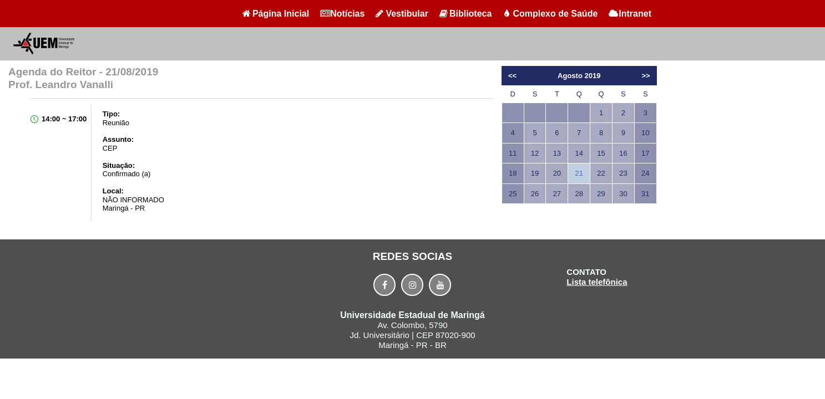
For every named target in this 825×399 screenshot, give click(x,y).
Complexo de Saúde (550, 13)
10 (645, 133)
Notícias (342, 13)
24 (645, 173)
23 (623, 173)
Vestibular (402, 13)
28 (579, 194)
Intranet (630, 13)
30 (623, 194)
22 (601, 173)
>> (645, 75)
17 (645, 153)
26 (535, 194)
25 (513, 194)
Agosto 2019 (579, 75)
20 (557, 173)
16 (623, 153)
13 (557, 153)
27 (557, 194)
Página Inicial (275, 13)
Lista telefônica (596, 282)
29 (601, 194)
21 (579, 173)
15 (601, 153)
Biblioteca (465, 13)
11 (513, 153)
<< (512, 75)
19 (535, 173)
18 (513, 173)
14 (579, 153)
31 (645, 194)
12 (535, 153)
